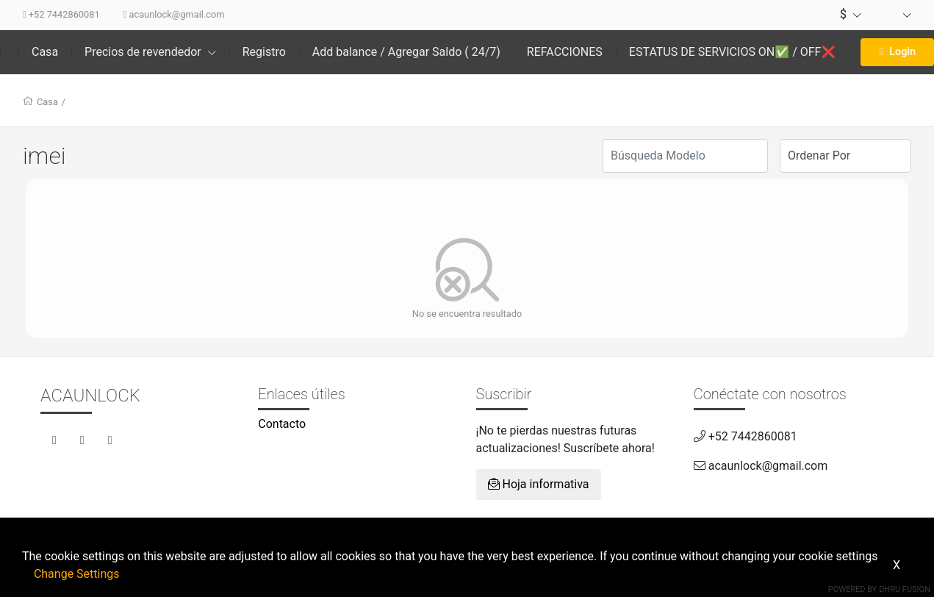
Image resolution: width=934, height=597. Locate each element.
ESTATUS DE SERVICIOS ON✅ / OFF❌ (732, 52)
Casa (45, 52)
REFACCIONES (565, 52)
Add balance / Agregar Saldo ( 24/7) (406, 52)
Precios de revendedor (150, 52)
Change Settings (77, 574)
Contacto (282, 424)
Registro (264, 52)
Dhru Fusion (904, 589)
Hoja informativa (538, 484)
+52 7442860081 (61, 14)
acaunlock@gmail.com (174, 14)
